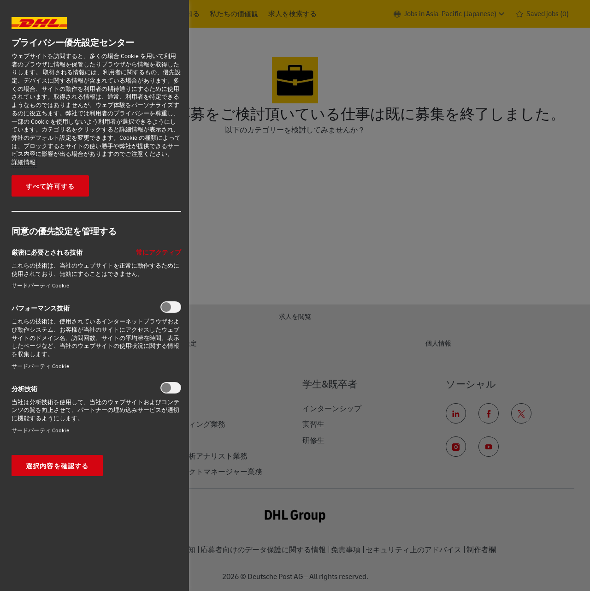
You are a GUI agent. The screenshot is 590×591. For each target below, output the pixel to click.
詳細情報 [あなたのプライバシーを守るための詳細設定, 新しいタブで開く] (23, 162)
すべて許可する (50, 186)
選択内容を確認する (57, 465)
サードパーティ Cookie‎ (40, 285)
